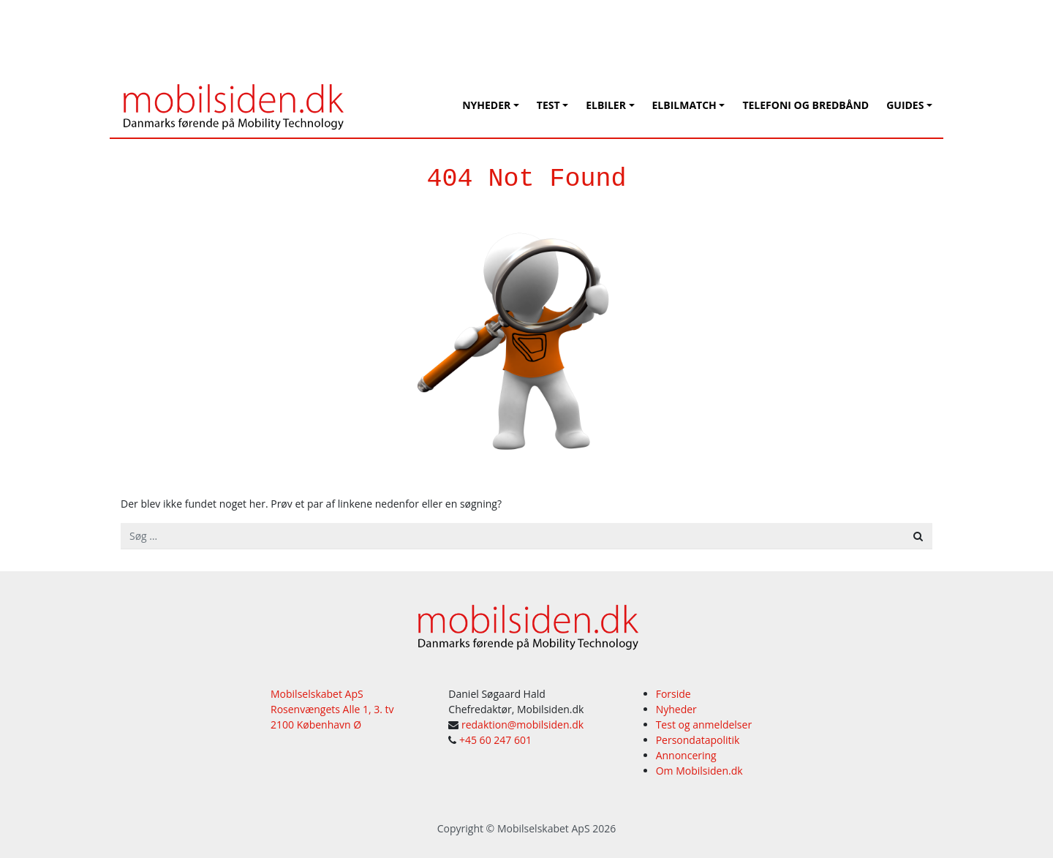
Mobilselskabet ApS (543, 828)
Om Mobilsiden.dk (699, 771)
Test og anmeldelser (704, 724)
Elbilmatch (684, 105)
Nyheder (486, 105)
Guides (905, 105)
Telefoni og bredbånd (805, 105)
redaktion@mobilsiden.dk (522, 724)
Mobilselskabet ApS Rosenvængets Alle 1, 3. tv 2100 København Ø (332, 709)
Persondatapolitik (698, 740)
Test (548, 105)
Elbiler (606, 105)
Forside (673, 694)
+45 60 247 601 (495, 740)
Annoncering (686, 755)
